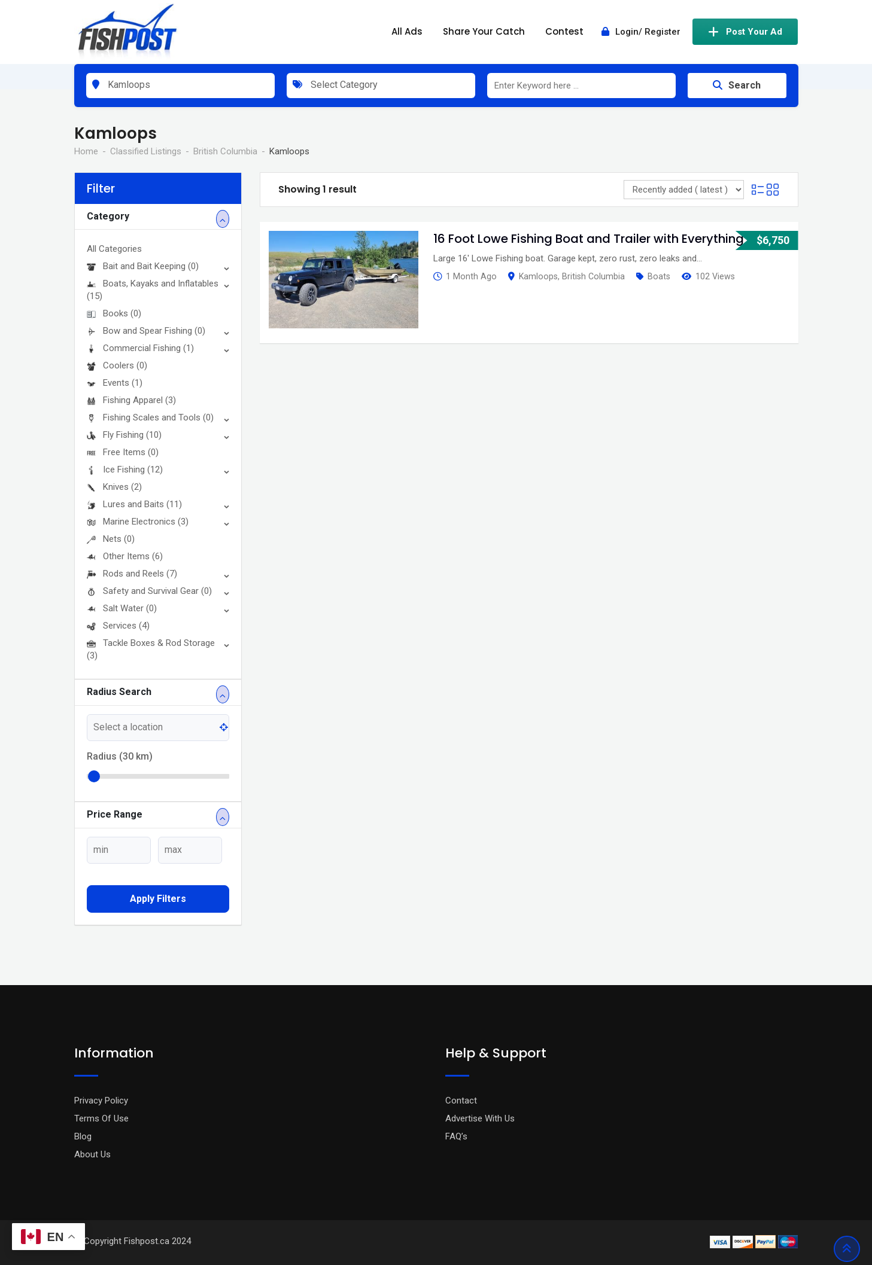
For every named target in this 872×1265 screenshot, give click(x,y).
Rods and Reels (132, 573)
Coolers (117, 365)
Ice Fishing (125, 469)
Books (114, 313)
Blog (83, 1136)
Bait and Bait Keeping (143, 266)
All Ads (407, 31)
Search (737, 85)
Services (118, 625)
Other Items (125, 556)
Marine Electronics (138, 521)
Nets (111, 539)
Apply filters (158, 898)
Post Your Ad (745, 32)
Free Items (123, 452)
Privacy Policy (101, 1100)
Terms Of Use (101, 1118)
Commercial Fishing (140, 348)
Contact (461, 1100)
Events (114, 382)
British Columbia (593, 276)
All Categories (114, 248)
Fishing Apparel (131, 400)
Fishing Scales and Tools (150, 417)
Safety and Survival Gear (149, 591)
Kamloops (538, 276)
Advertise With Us (480, 1118)
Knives (114, 486)
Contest (564, 31)
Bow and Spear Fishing (146, 330)
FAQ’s (456, 1136)
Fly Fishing (124, 434)
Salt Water (122, 608)
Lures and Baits (134, 504)
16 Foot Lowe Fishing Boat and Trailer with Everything (588, 238)
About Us (92, 1154)
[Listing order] (684, 189)
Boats (659, 276)
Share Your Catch (484, 31)
